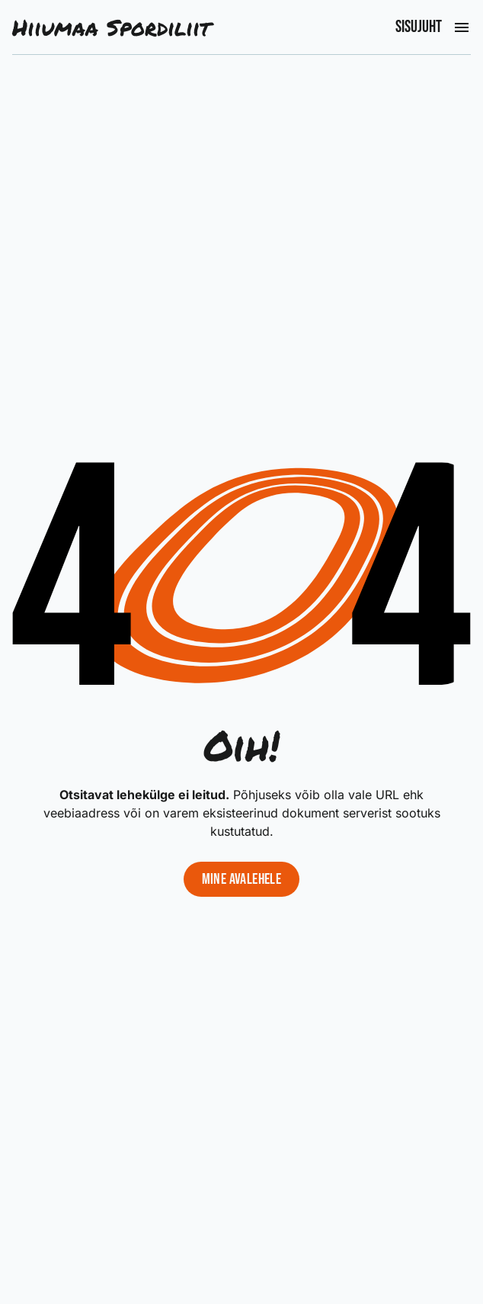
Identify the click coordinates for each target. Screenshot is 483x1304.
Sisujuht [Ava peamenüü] (418, 27)
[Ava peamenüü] (462, 27)
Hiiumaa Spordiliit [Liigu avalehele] (111, 27)
